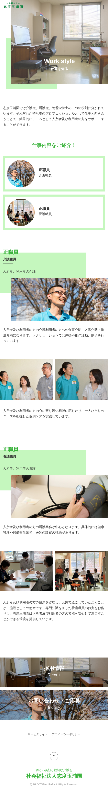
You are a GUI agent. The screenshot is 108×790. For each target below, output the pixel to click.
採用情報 (54, 671)
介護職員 (45, 175)
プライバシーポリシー (66, 734)
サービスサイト (38, 734)
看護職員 (45, 214)
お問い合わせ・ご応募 (54, 704)
